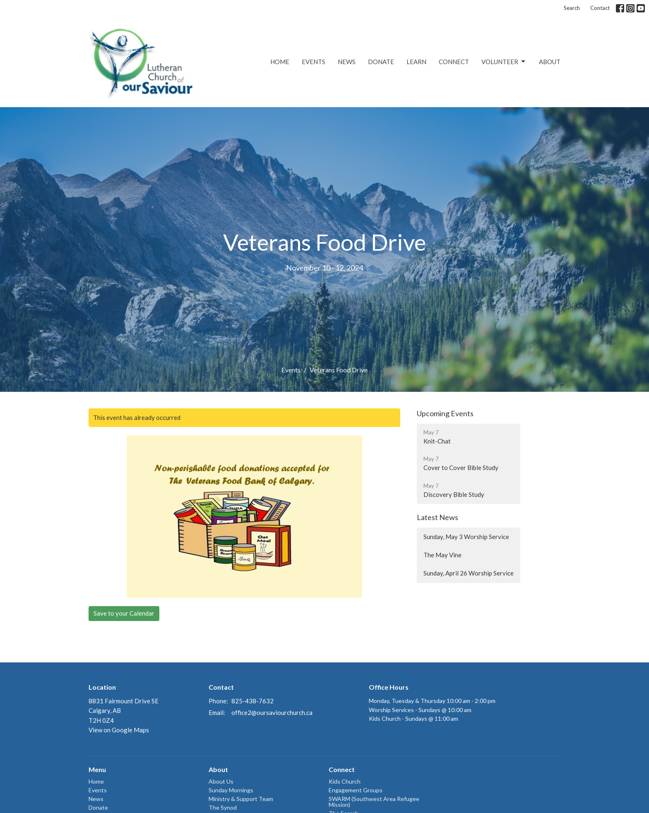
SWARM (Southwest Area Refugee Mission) (374, 801)
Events (313, 61)
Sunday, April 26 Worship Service (468, 573)
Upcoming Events (445, 413)
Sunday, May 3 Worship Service (466, 536)
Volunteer (503, 62)
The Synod (223, 807)
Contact (600, 8)
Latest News (437, 517)
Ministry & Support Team (241, 798)
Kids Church (345, 781)
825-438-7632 (252, 701)
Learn (416, 61)
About (549, 61)
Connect (454, 61)
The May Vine (442, 555)
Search (572, 8)
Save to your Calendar (124, 613)
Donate (381, 61)
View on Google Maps (119, 730)
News (347, 61)
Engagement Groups (355, 790)
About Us (221, 781)
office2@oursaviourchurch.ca (271, 712)
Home (279, 61)
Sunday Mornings (231, 790)
